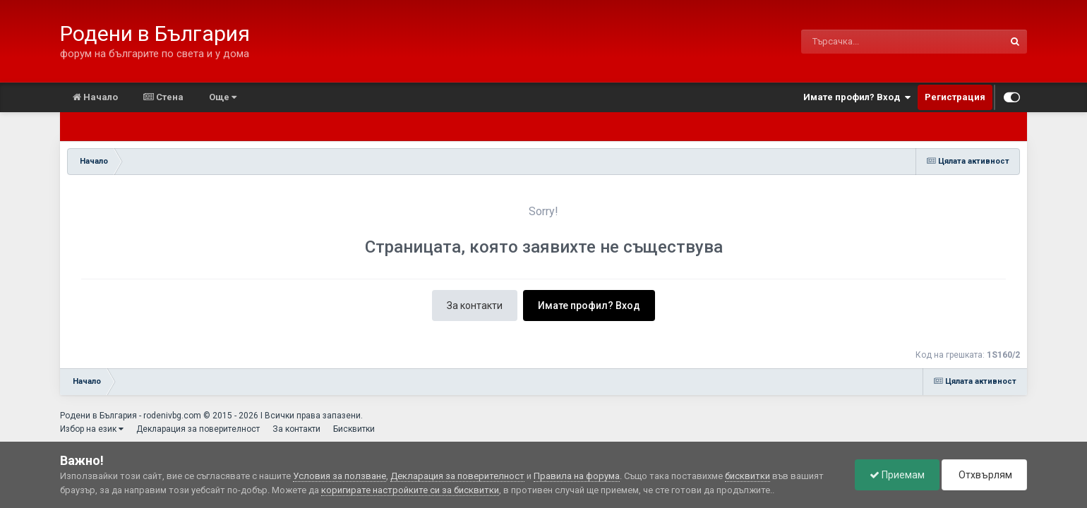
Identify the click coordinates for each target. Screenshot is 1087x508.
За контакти (475, 305)
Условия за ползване (339, 476)
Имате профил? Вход (857, 97)
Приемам (897, 474)
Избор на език (92, 429)
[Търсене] (865, 42)
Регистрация (955, 97)
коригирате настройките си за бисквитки (410, 490)
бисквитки (747, 476)
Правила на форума (577, 476)
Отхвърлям (984, 474)
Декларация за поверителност (198, 429)
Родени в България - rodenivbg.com (130, 416)
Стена (163, 97)
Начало (95, 97)
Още (222, 97)
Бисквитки (354, 429)
